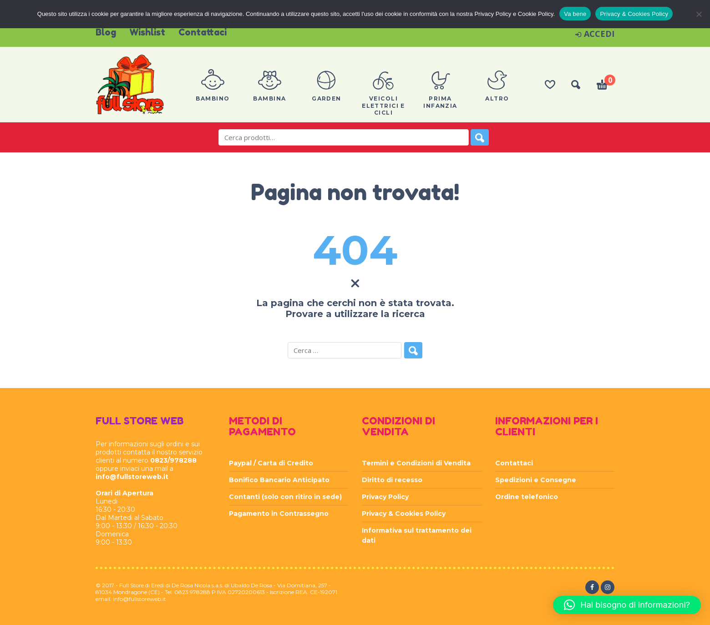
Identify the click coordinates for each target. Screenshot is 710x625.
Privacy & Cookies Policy (404, 513)
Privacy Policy (385, 497)
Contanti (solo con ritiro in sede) (285, 497)
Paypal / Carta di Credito (271, 463)
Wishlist (147, 32)
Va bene (575, 13)
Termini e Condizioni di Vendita (416, 463)
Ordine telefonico (526, 497)
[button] (627, 605)
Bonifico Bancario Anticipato (279, 480)
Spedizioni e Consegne (535, 480)
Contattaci (202, 32)
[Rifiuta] (698, 14)
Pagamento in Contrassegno (279, 513)
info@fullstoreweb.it (132, 477)
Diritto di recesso (392, 480)
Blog (106, 32)
